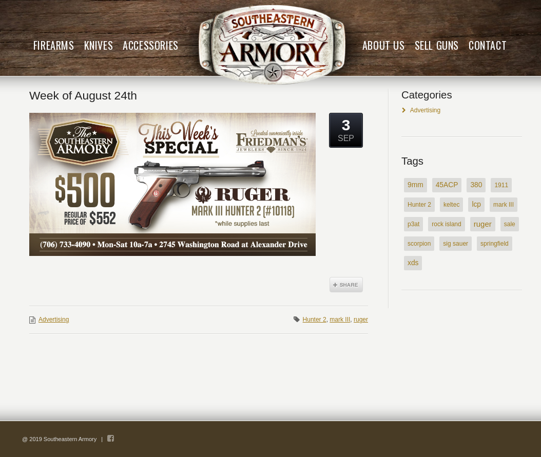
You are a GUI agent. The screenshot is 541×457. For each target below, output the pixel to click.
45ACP (447, 185)
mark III (340, 319)
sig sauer (455, 243)
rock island (446, 224)
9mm (415, 185)
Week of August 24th (83, 95)
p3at (413, 224)
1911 (501, 185)
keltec (451, 204)
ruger (361, 319)
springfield (494, 243)
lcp (476, 204)
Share (346, 284)
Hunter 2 (314, 319)
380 (476, 185)
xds (413, 263)
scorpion (419, 243)
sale (509, 224)
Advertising (53, 319)
